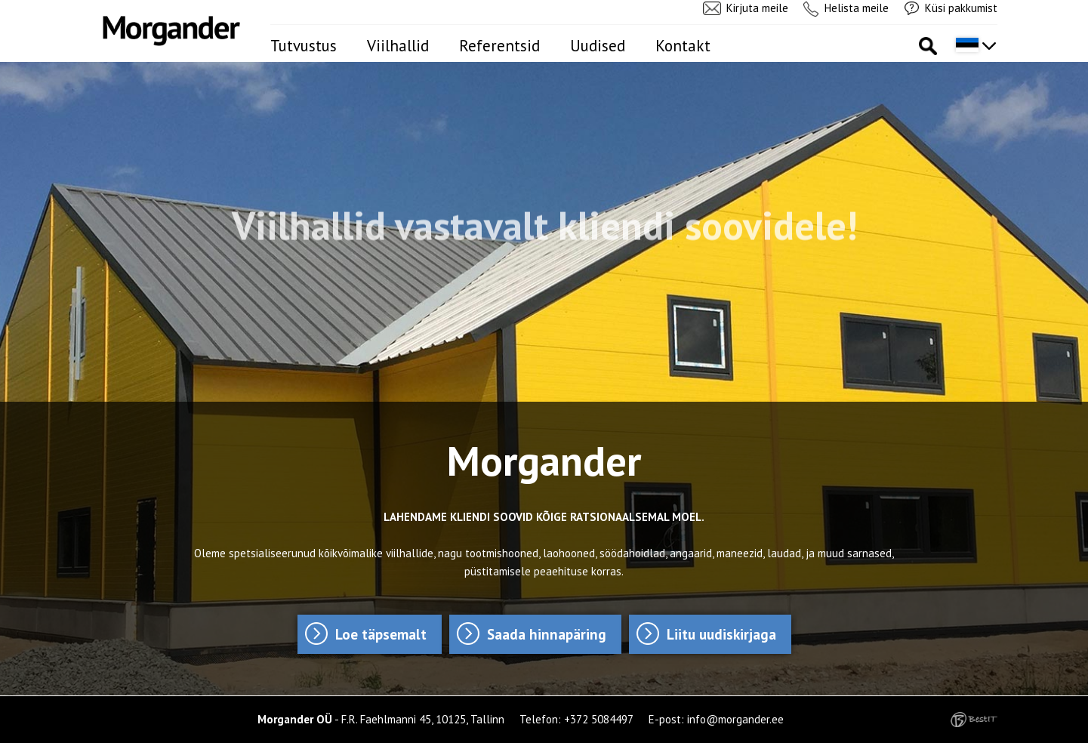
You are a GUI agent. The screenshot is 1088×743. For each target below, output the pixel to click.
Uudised (597, 45)
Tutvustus (303, 45)
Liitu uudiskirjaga (721, 634)
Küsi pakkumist (961, 8)
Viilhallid (398, 45)
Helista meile (856, 8)
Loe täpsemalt (381, 634)
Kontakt (682, 45)
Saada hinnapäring (546, 634)
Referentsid (499, 45)
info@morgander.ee (735, 719)
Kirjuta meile (757, 8)
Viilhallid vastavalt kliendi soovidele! (544, 224)
